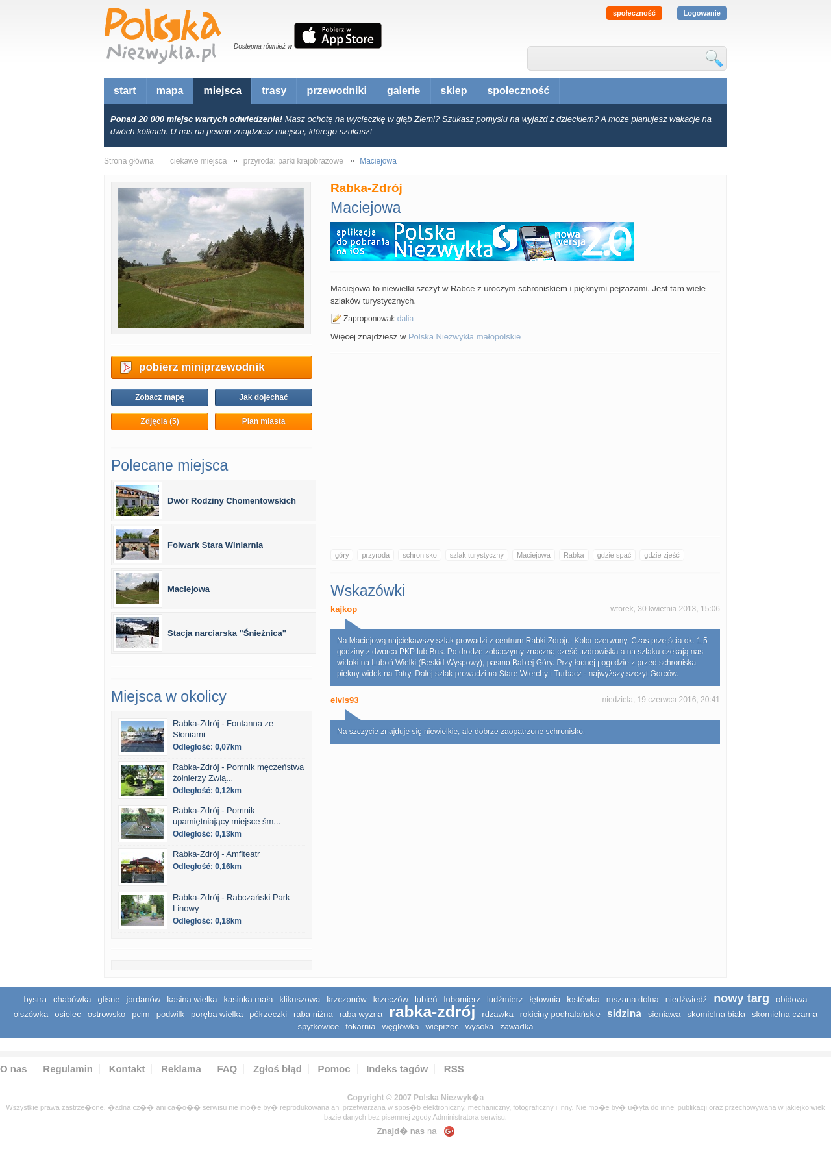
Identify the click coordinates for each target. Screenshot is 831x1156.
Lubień (426, 999)
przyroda (376, 555)
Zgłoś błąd (277, 1069)
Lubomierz (462, 999)
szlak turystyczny (477, 555)
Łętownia (545, 999)
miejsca (222, 90)
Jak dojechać (263, 397)
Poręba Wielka (217, 1014)
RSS (454, 1069)
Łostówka (583, 999)
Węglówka (400, 1026)
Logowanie (702, 13)
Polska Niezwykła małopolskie (464, 336)
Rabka (574, 555)
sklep (454, 90)
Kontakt (127, 1069)
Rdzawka (497, 1014)
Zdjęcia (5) (159, 421)
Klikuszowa (299, 999)
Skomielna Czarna (784, 1014)
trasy (274, 90)
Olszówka (31, 1014)
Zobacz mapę (159, 397)
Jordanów (143, 999)
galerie (404, 90)
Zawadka (516, 1026)
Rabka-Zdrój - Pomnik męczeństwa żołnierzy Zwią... (238, 772)
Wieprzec (441, 1026)
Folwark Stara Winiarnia (215, 545)
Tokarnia (360, 1026)
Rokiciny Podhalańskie (560, 1014)
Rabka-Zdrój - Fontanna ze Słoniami (223, 729)
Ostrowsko (107, 1014)
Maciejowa (534, 555)
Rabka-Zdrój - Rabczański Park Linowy (231, 902)
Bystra (35, 999)
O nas (13, 1069)
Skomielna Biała (716, 1014)
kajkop (343, 609)
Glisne (108, 999)
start (125, 90)
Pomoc (334, 1069)
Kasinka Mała (248, 999)
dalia (405, 318)
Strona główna (129, 161)
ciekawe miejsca (198, 161)
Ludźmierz (505, 999)
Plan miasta (264, 421)
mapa (170, 90)
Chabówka (72, 999)
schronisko (420, 555)
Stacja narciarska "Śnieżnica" (226, 633)
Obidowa (791, 999)
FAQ (227, 1069)
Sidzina (624, 1013)
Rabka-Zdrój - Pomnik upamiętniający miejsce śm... (226, 816)
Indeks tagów (397, 1069)
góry (342, 555)
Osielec (68, 1014)
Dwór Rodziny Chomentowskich (231, 501)
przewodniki (336, 90)
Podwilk (170, 1014)
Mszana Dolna (632, 999)
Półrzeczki (268, 1014)
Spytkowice (319, 1026)
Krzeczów (390, 999)
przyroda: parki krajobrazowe (293, 161)
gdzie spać (614, 555)
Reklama (181, 1069)
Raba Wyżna (361, 1014)
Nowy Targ (741, 998)
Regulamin (68, 1069)
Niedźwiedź (686, 999)
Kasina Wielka (192, 999)
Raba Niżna (313, 1014)
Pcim (140, 1014)
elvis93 (344, 700)
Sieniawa (664, 1014)
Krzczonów (346, 999)
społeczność (634, 13)
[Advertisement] (525, 445)
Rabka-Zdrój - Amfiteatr (216, 854)
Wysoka (479, 1026)
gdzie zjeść (661, 555)
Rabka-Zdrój (432, 1011)
